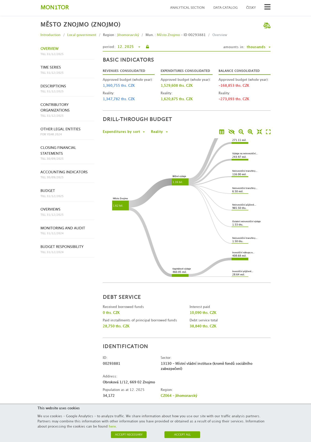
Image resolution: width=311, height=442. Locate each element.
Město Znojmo (168, 35)
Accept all (182, 434)
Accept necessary (129, 434)
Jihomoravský (128, 35)
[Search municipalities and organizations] (267, 8)
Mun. (150, 35)
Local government (81, 35)
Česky (251, 8)
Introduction (50, 35)
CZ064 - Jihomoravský (179, 395)
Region (108, 35)
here (112, 426)
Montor (54, 8)
